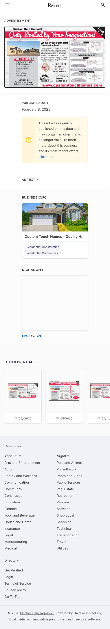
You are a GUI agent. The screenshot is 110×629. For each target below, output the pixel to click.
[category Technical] (64, 528)
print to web (57, 619)
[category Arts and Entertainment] (22, 463)
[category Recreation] (65, 495)
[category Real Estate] (65, 489)
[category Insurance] (12, 528)
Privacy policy (15, 590)
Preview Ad (31, 336)
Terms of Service (17, 583)
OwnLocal (81, 613)
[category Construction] (14, 495)
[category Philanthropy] (66, 469)
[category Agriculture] (13, 456)
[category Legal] (8, 535)
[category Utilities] (62, 548)
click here (46, 157)
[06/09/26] (23, 395)
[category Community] (13, 489)
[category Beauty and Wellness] (20, 476)
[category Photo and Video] (69, 476)
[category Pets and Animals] (70, 463)
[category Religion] (63, 502)
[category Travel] (61, 542)
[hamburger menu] (7, 4)
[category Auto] (8, 469)
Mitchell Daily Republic (37, 613)
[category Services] (63, 509)
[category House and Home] (17, 522)
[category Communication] (16, 482)
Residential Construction (42, 247)
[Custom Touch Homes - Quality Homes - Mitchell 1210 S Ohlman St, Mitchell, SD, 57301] (55, 224)
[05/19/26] (64, 395)
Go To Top (12, 597)
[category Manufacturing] (15, 542)
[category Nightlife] (63, 456)
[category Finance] (10, 509)
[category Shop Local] (65, 515)
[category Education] (12, 502)
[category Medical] (10, 548)
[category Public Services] (69, 482)
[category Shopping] (64, 522)
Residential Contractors (42, 253)
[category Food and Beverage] (19, 515)
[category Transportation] (68, 535)
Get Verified (13, 570)
